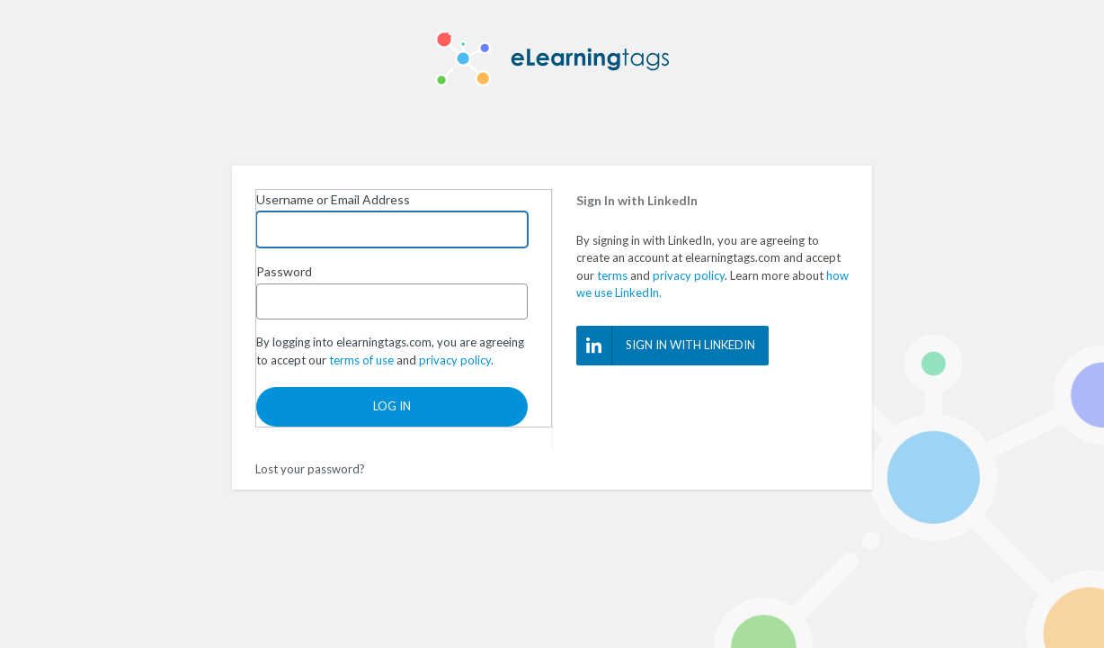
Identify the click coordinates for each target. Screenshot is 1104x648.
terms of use (361, 360)
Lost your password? (310, 469)
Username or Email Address (333, 199)
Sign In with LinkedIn (665, 345)
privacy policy (689, 275)
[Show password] (510, 302)
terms (612, 275)
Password (284, 271)
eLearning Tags (552, 58)
